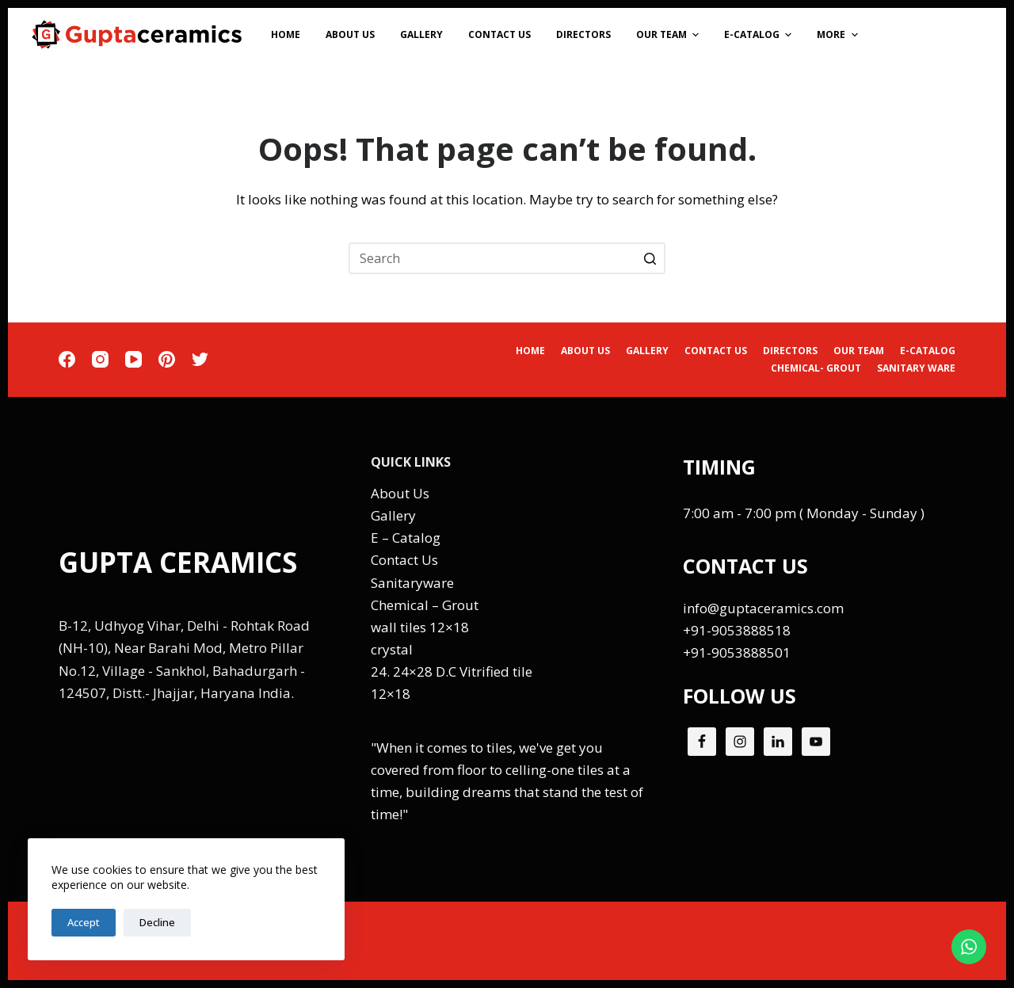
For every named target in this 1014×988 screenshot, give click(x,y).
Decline (157, 922)
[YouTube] (133, 359)
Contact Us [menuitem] (499, 34)
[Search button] (649, 258)
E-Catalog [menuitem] (759, 35)
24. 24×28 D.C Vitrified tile (451, 671)
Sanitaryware (412, 583)
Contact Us (404, 560)
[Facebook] (67, 359)
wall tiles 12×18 (420, 627)
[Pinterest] (166, 359)
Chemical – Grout (424, 605)
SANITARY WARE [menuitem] (916, 368)
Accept (83, 922)
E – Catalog (405, 537)
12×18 (390, 694)
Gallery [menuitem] (421, 34)
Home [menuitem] (285, 34)
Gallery (393, 515)
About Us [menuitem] (350, 34)
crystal (392, 649)
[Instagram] (100, 359)
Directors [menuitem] (583, 34)
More (839, 35)
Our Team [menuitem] (669, 35)
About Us (400, 493)
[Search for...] (507, 258)
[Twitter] (200, 359)
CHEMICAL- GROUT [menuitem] (816, 368)
